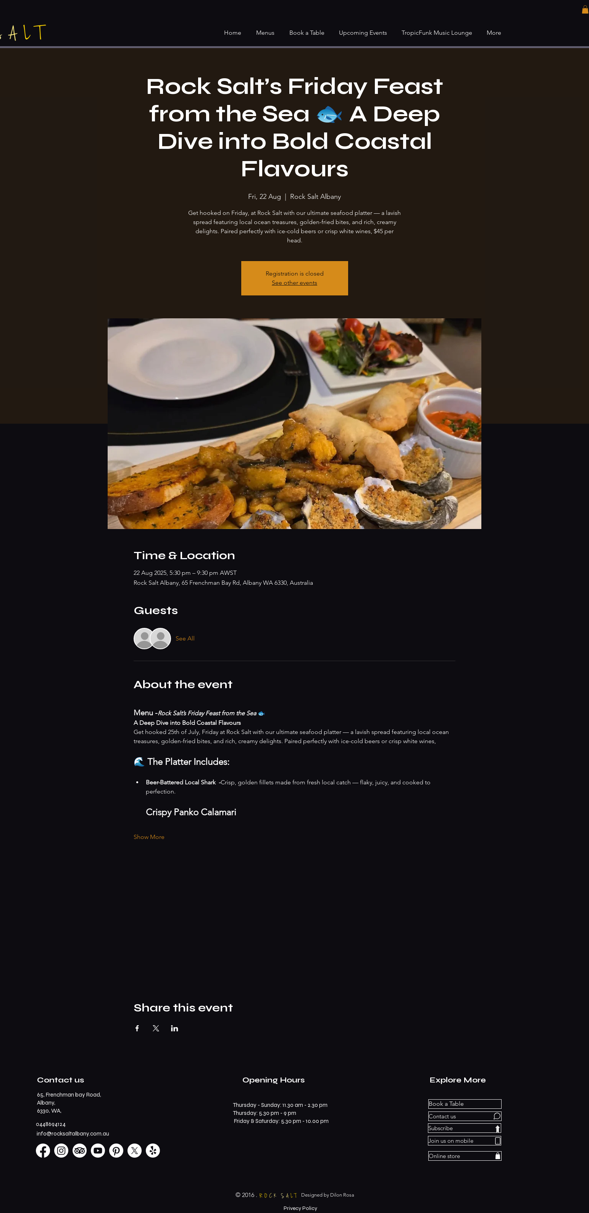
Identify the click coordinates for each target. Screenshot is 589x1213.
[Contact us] (465, 1116)
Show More (149, 836)
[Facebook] (43, 1151)
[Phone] (497, 1141)
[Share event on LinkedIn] (174, 1028)
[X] (134, 1151)
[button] (585, 9)
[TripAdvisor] (80, 1151)
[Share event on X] (156, 1028)
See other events (294, 282)
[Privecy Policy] (300, 1208)
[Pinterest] (116, 1151)
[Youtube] (98, 1151)
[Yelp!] (153, 1151)
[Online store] (465, 1156)
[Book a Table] (465, 1104)
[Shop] (498, 1156)
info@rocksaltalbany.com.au (73, 1133)
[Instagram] (61, 1151)
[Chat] (497, 1116)
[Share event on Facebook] (137, 1028)
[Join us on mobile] (464, 1140)
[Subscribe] (464, 1128)
